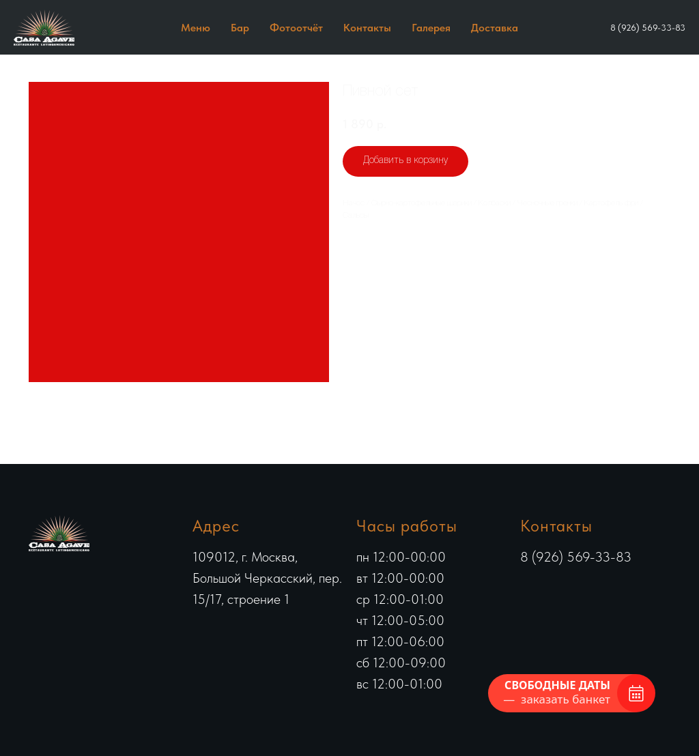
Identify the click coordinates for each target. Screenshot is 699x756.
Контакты (367, 27)
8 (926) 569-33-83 (647, 28)
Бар (240, 27)
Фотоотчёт (296, 27)
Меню (195, 27)
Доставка (494, 27)
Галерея (431, 27)
